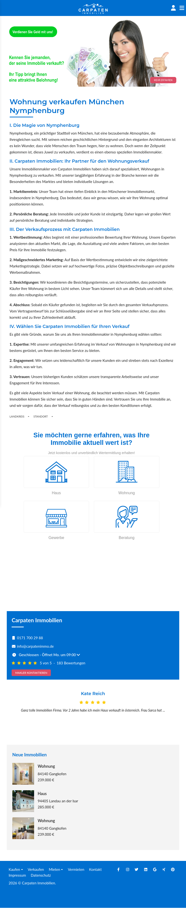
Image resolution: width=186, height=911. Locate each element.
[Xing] (163, 872)
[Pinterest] (173, 872)
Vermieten (76, 872)
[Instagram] (127, 872)
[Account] (173, 8)
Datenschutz (41, 878)
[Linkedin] (145, 872)
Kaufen (14, 872)
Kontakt (95, 872)
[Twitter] (136, 872)
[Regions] (29, 416)
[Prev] (20, 714)
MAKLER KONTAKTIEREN (31, 672)
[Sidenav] (182, 8)
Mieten (54, 872)
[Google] (154, 872)
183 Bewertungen (71, 663)
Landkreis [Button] (17, 416)
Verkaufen (36, 872)
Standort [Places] (40, 416)
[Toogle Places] (52, 416)
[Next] (166, 714)
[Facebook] (118, 872)
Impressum (17, 878)
